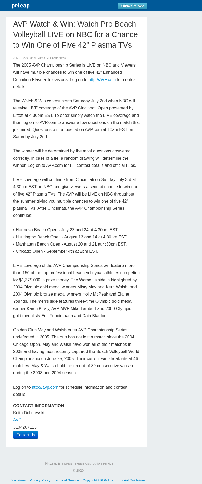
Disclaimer (18, 480)
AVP (17, 420)
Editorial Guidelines (131, 480)
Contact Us (26, 435)
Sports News (58, 58)
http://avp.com (45, 387)
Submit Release (132, 6)
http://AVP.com (102, 79)
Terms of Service (66, 480)
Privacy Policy (39, 480)
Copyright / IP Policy (98, 480)
